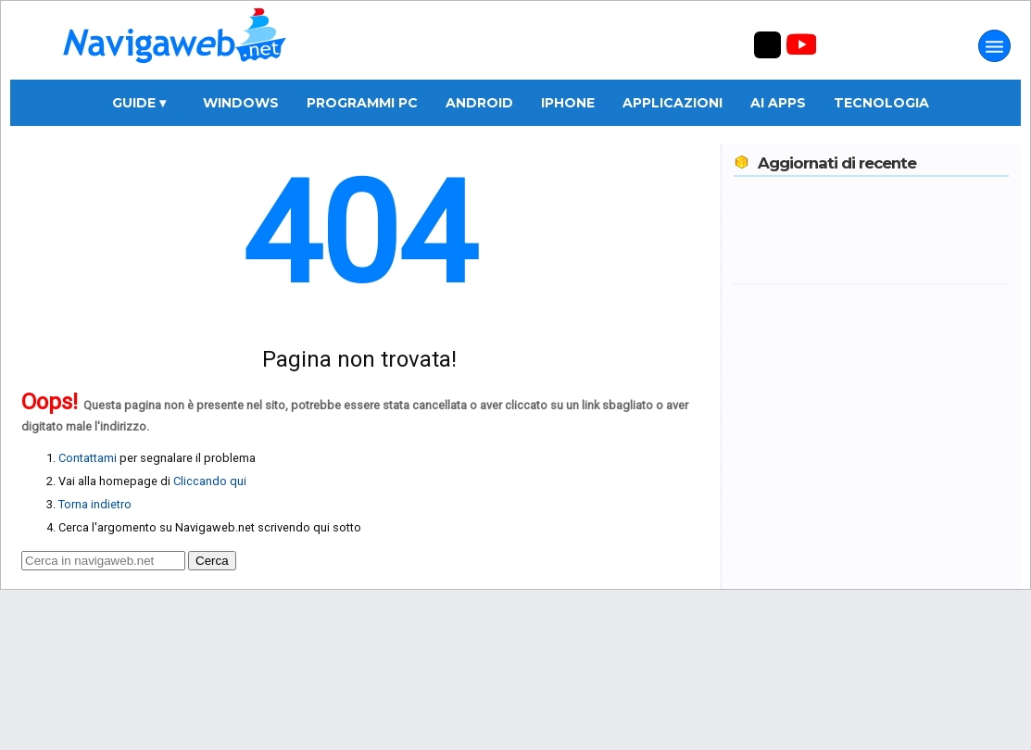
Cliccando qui (209, 481)
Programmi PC (362, 102)
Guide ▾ (139, 102)
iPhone (568, 102)
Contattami (87, 458)
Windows (241, 102)
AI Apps (778, 102)
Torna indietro (95, 504)
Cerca (212, 561)
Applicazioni (672, 102)
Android (479, 102)
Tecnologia (881, 102)
